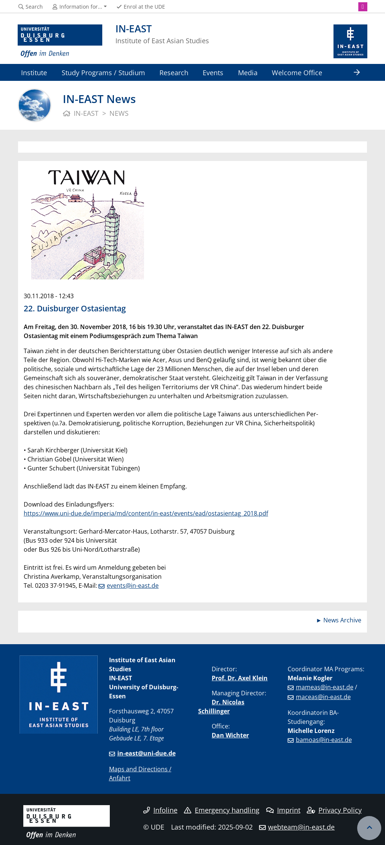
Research (173, 72)
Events (213, 72)
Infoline (160, 810)
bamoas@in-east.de (324, 740)
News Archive (342, 620)
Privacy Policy (334, 810)
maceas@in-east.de (323, 697)
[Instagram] (362, 6)
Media (248, 72)
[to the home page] (60, 41)
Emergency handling (221, 810)
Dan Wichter (230, 735)
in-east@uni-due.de (146, 753)
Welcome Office (297, 72)
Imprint (283, 810)
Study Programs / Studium (103, 72)
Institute (34, 72)
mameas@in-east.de (324, 687)
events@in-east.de (133, 585)
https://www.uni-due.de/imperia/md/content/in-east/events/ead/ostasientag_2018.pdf (146, 513)
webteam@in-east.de (301, 826)
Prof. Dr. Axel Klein (240, 678)
